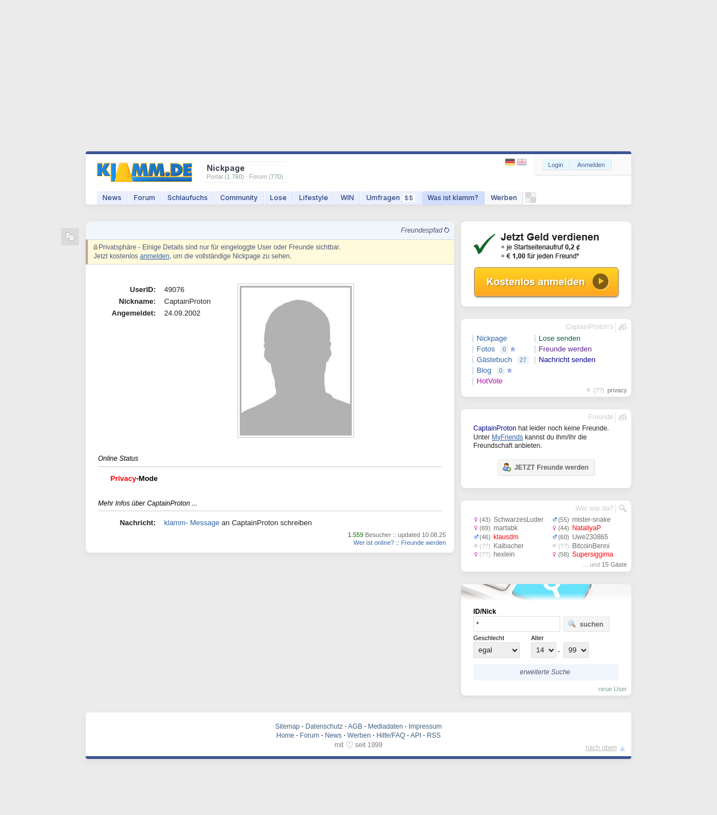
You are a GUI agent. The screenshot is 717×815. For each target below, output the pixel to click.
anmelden (155, 256)
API (416, 735)
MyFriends (507, 437)
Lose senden (559, 338)
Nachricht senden (567, 359)
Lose (278, 197)
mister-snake (591, 520)
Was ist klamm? (452, 197)
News (112, 197)
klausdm (506, 537)
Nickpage (492, 338)
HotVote (489, 381)
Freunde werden (423, 542)
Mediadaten (385, 726)
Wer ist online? (373, 542)
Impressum (424, 726)
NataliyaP (586, 528)
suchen (585, 623)
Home (285, 735)
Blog (484, 370)
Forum (144, 197)
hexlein (504, 554)
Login (556, 164)
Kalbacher (508, 546)
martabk (505, 528)
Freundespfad (425, 230)
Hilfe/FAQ (390, 735)
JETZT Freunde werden (545, 466)
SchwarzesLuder (518, 520)
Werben (504, 197)
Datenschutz (324, 726)
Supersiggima (592, 554)
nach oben (601, 748)
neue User (612, 689)
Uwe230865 (590, 537)
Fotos (486, 349)
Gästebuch (494, 359)
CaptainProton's (589, 327)
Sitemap (287, 726)
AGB (355, 726)
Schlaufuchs (187, 197)
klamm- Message (192, 522)
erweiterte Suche (545, 672)
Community (239, 197)
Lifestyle (313, 197)
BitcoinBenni (590, 546)
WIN (347, 197)
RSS (434, 735)
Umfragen (390, 197)
